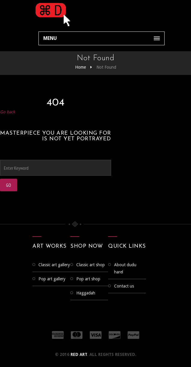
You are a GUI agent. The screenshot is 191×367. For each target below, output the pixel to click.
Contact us (124, 286)
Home (80, 67)
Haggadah (85, 293)
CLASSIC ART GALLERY (54, 264)
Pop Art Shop (88, 278)
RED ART (79, 354)
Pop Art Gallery (51, 278)
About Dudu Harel (125, 268)
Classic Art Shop (90, 264)
